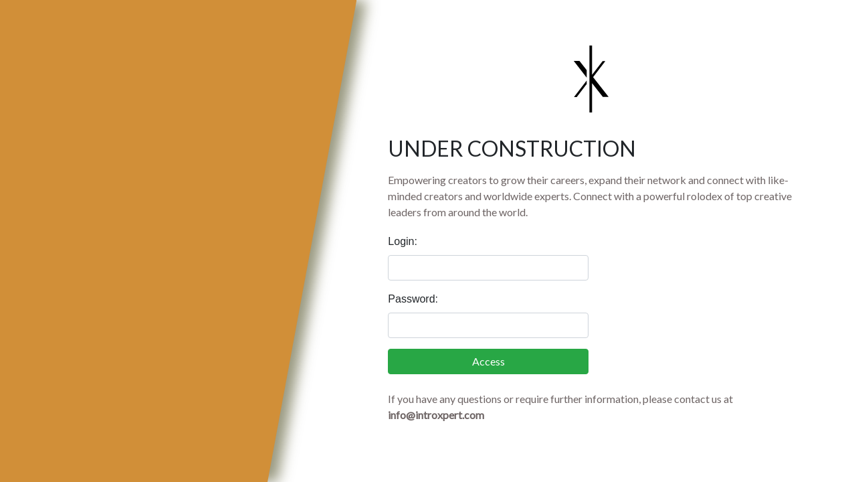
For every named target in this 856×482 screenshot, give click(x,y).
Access (488, 361)
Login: (402, 241)
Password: (413, 299)
